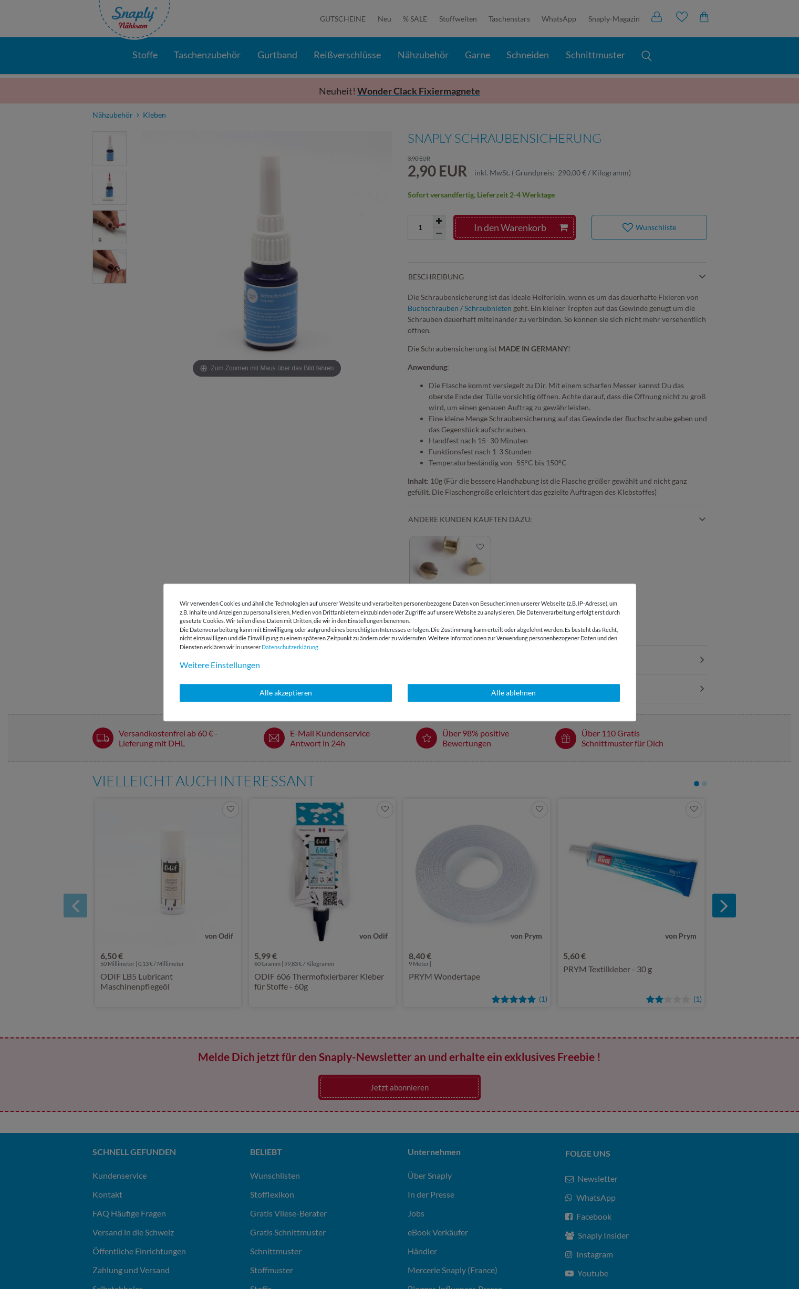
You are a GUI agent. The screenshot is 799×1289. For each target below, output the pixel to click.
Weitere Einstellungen (220, 665)
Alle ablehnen (513, 692)
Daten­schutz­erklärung (290, 646)
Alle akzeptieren (286, 692)
